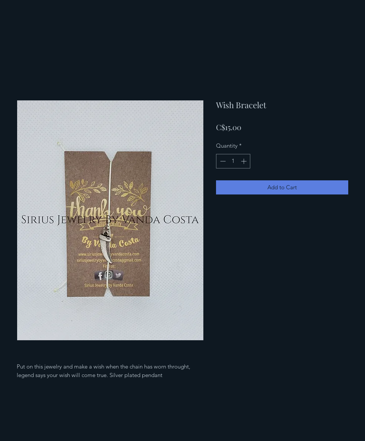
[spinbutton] (233, 161)
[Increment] (244, 161)
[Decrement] (222, 161)
